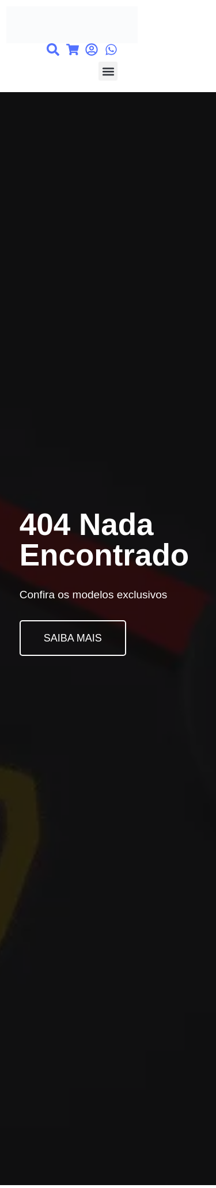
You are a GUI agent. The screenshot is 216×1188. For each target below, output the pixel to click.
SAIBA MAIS (73, 638)
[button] (108, 71)
